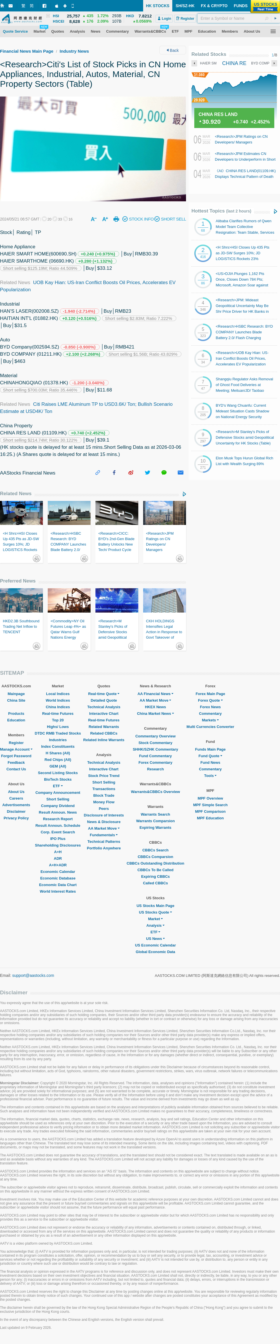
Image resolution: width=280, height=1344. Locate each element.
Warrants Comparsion (155, 821)
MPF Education (210, 818)
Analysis (155, 925)
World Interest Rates (58, 891)
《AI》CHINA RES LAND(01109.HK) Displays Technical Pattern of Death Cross (245, 176)
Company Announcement (57, 792)
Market (155, 919)
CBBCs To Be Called (155, 870)
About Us (16, 792)
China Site (16, 700)
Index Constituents (58, 746)
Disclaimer (16, 811)
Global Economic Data (155, 952)
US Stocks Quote (155, 912)
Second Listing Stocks (58, 773)
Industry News (74, 51)
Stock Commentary (155, 743)
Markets (210, 720)
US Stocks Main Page (155, 906)
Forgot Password (16, 756)
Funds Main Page (210, 749)
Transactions (103, 789)
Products (16, 713)
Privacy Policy (16, 818)
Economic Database (58, 878)
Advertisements (16, 805)
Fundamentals (104, 835)
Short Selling (57, 799)
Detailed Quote (104, 700)
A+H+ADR (58, 865)
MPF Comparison (210, 811)
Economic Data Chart (58, 885)
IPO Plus (57, 839)
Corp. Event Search (58, 832)
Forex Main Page (210, 694)
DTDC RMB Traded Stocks (58, 733)
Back (173, 50)
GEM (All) (57, 766)
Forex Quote (210, 700)
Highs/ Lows (58, 727)
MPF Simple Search (210, 805)
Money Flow (103, 802)
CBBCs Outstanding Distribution (155, 863)
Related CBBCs (103, 733)
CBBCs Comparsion (155, 857)
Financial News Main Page (26, 51)
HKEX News (155, 707)
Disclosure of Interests (104, 815)
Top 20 (58, 720)
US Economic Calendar (155, 945)
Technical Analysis (104, 707)
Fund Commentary (155, 756)
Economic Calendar (58, 871)
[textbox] (238, 18)
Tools (210, 776)
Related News (16, 493)
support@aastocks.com (33, 975)
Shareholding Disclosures (58, 845)
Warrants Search (155, 814)
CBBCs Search (155, 850)
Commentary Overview (155, 736)
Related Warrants (104, 727)
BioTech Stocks (58, 779)
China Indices (58, 707)
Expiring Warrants (155, 827)
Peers (104, 808)
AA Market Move (104, 828)
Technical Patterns (103, 841)
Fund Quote (210, 756)
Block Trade (103, 795)
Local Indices (57, 694)
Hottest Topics (221, 211)
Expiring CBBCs (155, 876)
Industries (58, 740)
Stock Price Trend (103, 776)
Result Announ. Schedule (57, 825)
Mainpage (16, 694)
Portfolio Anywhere (104, 848)
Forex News (210, 707)
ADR (58, 858)
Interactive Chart (104, 713)
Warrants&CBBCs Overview (155, 792)
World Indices (58, 700)
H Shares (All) (58, 753)
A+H (57, 852)
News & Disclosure (104, 822)
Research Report (58, 819)
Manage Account (16, 749)
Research (155, 769)
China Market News (155, 713)
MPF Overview (210, 798)
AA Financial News (155, 694)
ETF (58, 786)
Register (16, 743)
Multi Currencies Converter (210, 727)
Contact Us (16, 769)
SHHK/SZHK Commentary (155, 749)
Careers (16, 798)
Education (16, 720)
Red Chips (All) (58, 759)
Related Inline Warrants (103, 740)
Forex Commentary (155, 762)
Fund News (210, 762)
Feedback (16, 762)
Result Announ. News (58, 812)
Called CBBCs (155, 883)
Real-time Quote (104, 694)
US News (155, 938)
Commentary (210, 713)
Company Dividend (58, 806)
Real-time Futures (58, 713)
